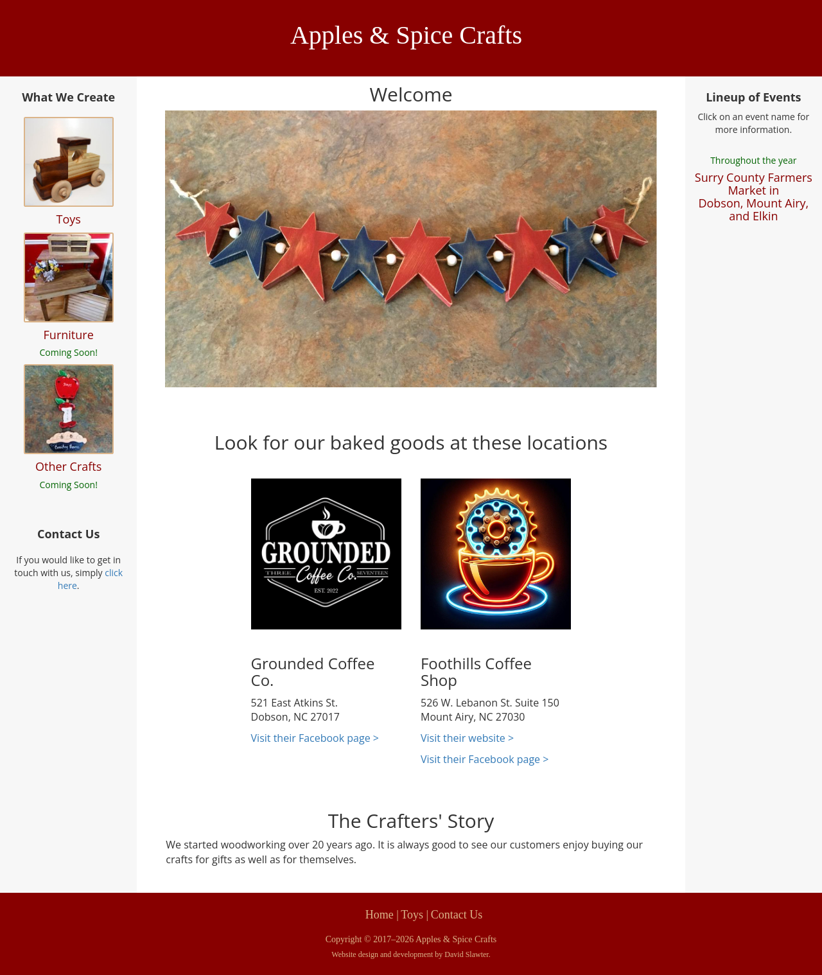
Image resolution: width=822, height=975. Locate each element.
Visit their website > (467, 738)
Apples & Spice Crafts (406, 35)
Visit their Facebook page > (315, 738)
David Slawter (466, 954)
